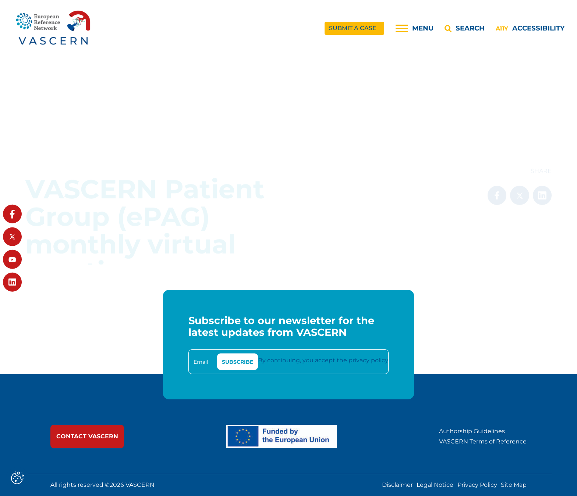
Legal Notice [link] (435, 485)
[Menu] (414, 28)
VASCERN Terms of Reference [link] (483, 441)
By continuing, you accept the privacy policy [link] (323, 360)
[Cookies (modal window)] (17, 478)
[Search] (464, 28)
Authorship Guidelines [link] (472, 431)
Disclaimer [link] (397, 485)
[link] (54, 28)
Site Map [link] (514, 485)
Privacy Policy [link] (477, 485)
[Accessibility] (530, 28)
